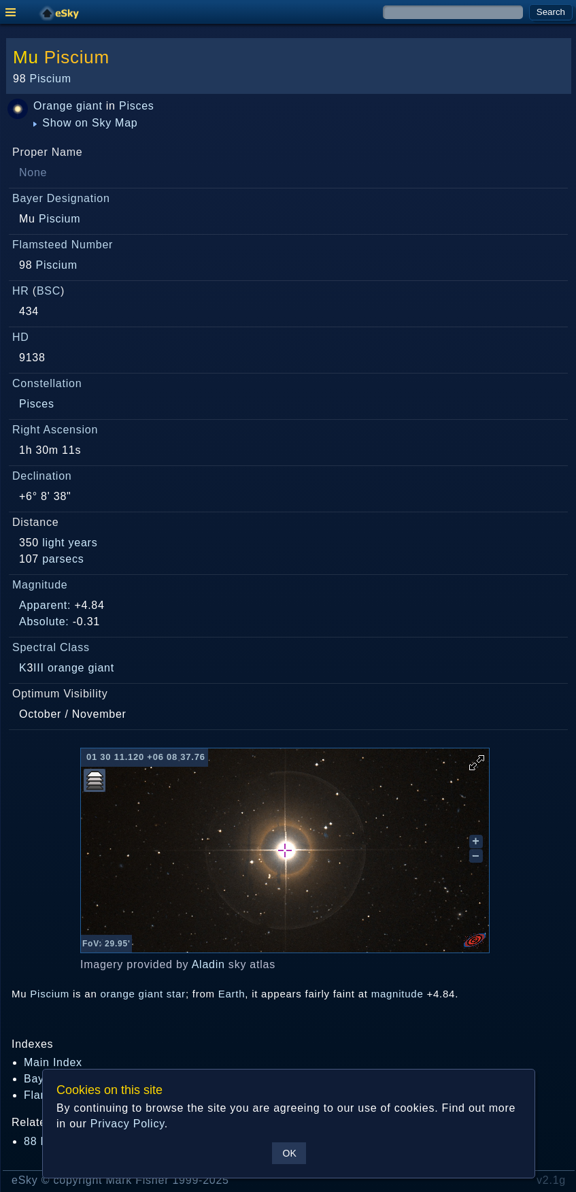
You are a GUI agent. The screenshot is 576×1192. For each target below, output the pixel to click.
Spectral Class (51, 647)
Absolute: (44, 621)
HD (20, 337)
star (176, 993)
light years (69, 542)
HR (20, 291)
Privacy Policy (127, 1123)
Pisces (136, 106)
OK (290, 1153)
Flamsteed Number (62, 244)
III (38, 668)
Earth (231, 993)
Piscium (76, 57)
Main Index (53, 1062)
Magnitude (40, 585)
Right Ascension (55, 429)
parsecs (63, 559)
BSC (49, 291)
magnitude (397, 993)
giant (89, 106)
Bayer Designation (61, 198)
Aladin (208, 964)
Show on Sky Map (85, 123)
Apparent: (45, 605)
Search (551, 12)
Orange (53, 106)
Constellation (47, 383)
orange (66, 668)
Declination (41, 476)
